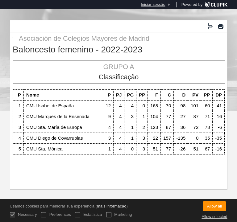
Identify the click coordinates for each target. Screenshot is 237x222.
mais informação (111, 206)
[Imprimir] (220, 26)
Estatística (88, 214)
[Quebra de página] (210, 26)
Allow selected (214, 216)
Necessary (23, 214)
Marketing (119, 214)
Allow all (214, 206)
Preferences (56, 214)
